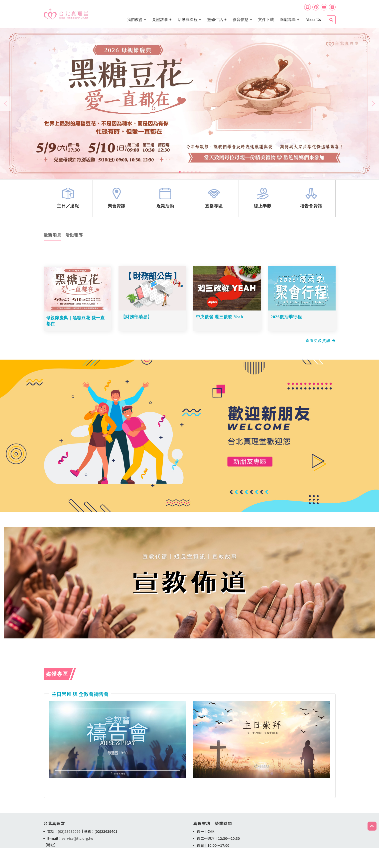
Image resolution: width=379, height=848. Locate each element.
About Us (313, 19)
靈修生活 (215, 19)
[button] (180, 172)
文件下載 (266, 19)
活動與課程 (188, 19)
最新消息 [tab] (52, 237)
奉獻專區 (288, 19)
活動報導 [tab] (74, 237)
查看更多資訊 (320, 341)
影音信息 (241, 19)
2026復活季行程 (286, 319)
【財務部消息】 (136, 319)
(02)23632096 (69, 831)
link (68, 199)
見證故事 (160, 19)
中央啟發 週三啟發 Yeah (220, 319)
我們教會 (135, 19)
